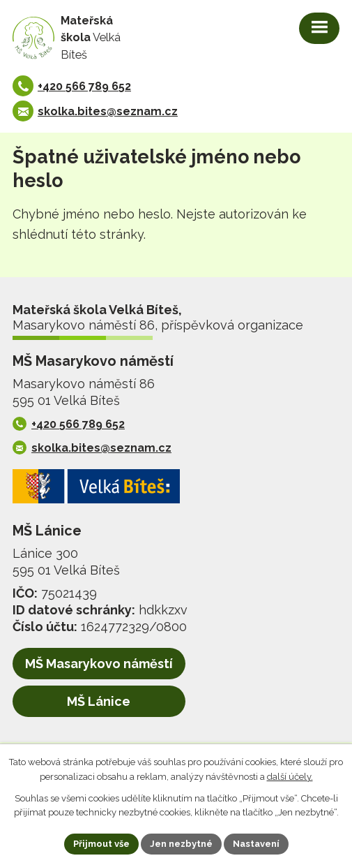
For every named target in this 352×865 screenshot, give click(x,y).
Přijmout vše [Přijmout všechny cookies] (101, 843)
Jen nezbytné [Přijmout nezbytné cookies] (181, 843)
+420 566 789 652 (84, 86)
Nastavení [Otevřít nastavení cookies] (256, 843)
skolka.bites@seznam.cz (108, 111)
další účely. (290, 776)
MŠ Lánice (98, 701)
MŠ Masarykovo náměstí (99, 663)
